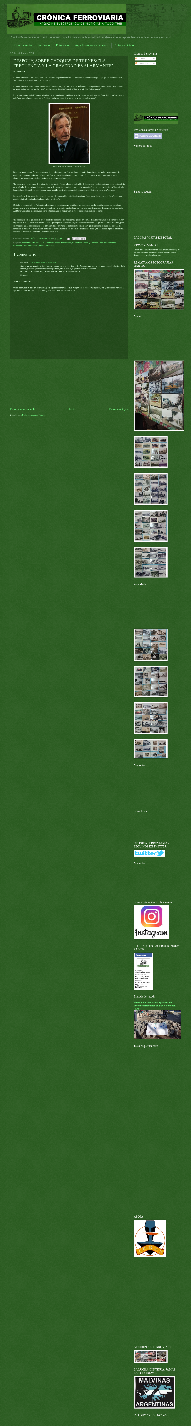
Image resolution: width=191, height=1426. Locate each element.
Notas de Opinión (124, 45)
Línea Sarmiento (29, 246)
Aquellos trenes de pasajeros (91, 45)
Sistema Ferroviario (46, 246)
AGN (42, 243)
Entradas (140, 59)
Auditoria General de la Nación (58, 243)
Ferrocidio (17, 246)
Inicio (72, 409)
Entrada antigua (118, 409)
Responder (25, 275)
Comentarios (141, 63)
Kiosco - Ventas (23, 45)
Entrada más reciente (22, 409)
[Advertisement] (69, 383)
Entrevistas (62, 45)
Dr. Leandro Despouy (81, 243)
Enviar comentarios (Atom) (33, 415)
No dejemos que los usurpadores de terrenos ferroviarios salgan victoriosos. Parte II (155, 1005)
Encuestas (44, 45)
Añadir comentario (22, 281)
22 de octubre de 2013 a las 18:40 (42, 262)
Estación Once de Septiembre (103, 243)
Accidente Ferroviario (31, 243)
